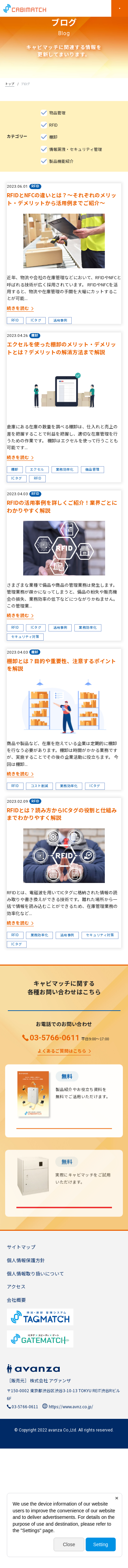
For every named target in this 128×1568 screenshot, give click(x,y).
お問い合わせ (64, 1107)
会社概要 (16, 1419)
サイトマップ (21, 1366)
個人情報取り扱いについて (35, 1392)
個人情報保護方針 (26, 1379)
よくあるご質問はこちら (62, 1155)
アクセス (16, 1405)
